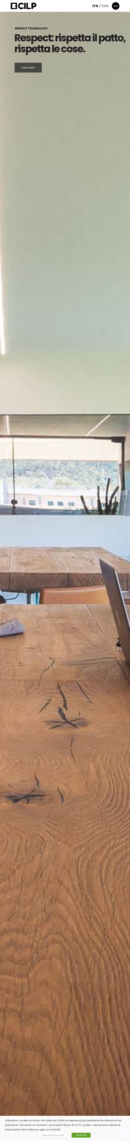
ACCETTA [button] (81, 1135)
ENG (105, 6)
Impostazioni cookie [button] (52, 1135)
